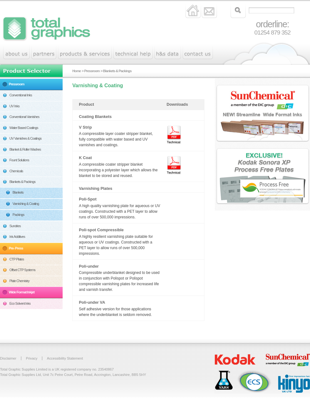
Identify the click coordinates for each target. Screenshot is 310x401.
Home (76, 71)
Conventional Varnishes (24, 117)
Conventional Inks (20, 95)
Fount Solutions (19, 160)
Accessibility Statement (65, 358)
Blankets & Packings (22, 182)
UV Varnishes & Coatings (25, 138)
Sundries (15, 226)
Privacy (32, 358)
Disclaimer (8, 358)
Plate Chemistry (19, 281)
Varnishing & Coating (26, 204)
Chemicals (16, 171)
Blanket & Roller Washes (25, 149)
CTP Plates (16, 259)
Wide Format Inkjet (21, 292)
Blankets (18, 192)
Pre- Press (16, 248)
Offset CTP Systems (22, 270)
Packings (18, 215)
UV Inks (14, 106)
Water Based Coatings (23, 128)
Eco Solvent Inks (19, 303)
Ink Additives (17, 236)
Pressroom (16, 84)
